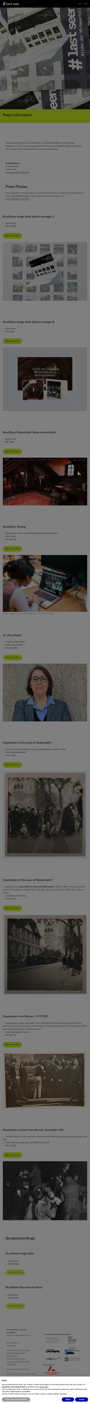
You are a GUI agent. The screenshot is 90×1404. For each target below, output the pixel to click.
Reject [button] (68, 1399)
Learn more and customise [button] (16, 1399)
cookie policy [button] (43, 1387)
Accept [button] (81, 1399)
